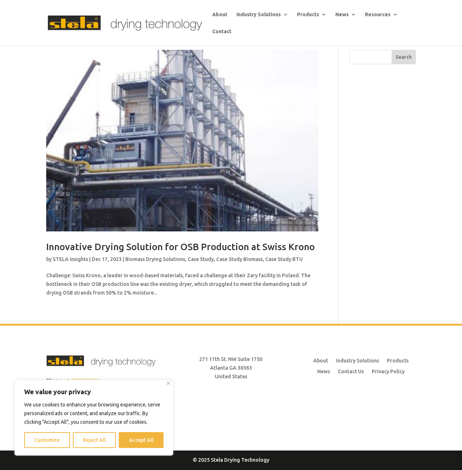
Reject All (94, 440)
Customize (47, 440)
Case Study (201, 259)
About (219, 14)
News (342, 14)
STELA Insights (70, 259)
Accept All (141, 440)
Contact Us (351, 371)
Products (308, 14)
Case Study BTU (284, 259)
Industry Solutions (258, 14)
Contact (221, 31)
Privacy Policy (388, 371)
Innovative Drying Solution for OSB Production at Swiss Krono (180, 246)
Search (404, 57)
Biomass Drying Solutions (155, 259)
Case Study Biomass (239, 259)
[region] (93, 418)
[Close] (168, 383)
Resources (378, 14)
